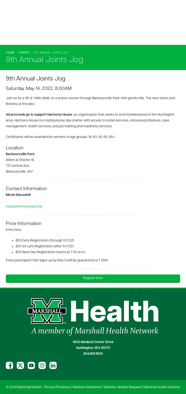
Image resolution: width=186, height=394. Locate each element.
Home (10, 52)
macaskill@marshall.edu (24, 207)
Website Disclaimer (86, 387)
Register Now (93, 278)
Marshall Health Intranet (162, 387)
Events (24, 52)
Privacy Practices (57, 387)
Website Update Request (122, 387)
